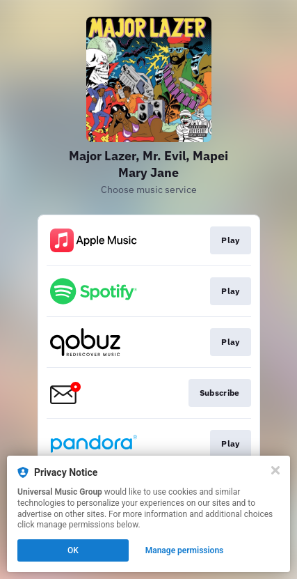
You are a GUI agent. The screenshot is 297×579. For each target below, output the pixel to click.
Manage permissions (184, 550)
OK (73, 550)
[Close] (275, 470)
